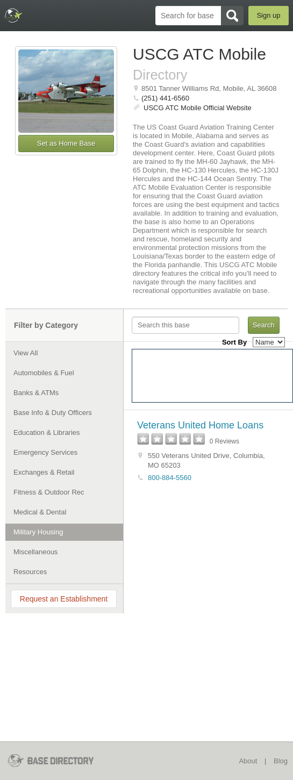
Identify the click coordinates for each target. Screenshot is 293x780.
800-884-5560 (169, 478)
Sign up (268, 15)
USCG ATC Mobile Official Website (198, 108)
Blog (281, 761)
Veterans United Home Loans (200, 425)
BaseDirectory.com (13, 15)
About (248, 761)
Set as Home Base (66, 143)
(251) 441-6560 (165, 98)
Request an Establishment (64, 599)
